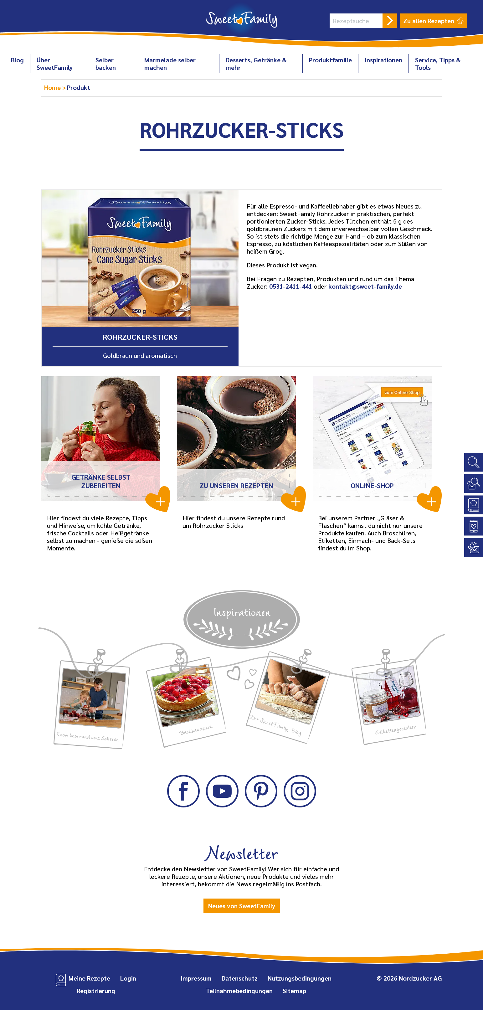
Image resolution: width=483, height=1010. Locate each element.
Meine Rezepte (89, 978)
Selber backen (105, 63)
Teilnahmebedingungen (239, 990)
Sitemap (294, 990)
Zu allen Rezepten (433, 21)
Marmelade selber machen (170, 63)
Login (128, 978)
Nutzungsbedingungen (299, 978)
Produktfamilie (330, 60)
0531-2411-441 (290, 286)
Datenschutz (240, 978)
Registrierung (96, 990)
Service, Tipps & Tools (437, 63)
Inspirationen (383, 60)
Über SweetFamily (55, 63)
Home (53, 87)
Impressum (196, 978)
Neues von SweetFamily (241, 906)
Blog (17, 60)
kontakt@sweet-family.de (365, 286)
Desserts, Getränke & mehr (256, 63)
